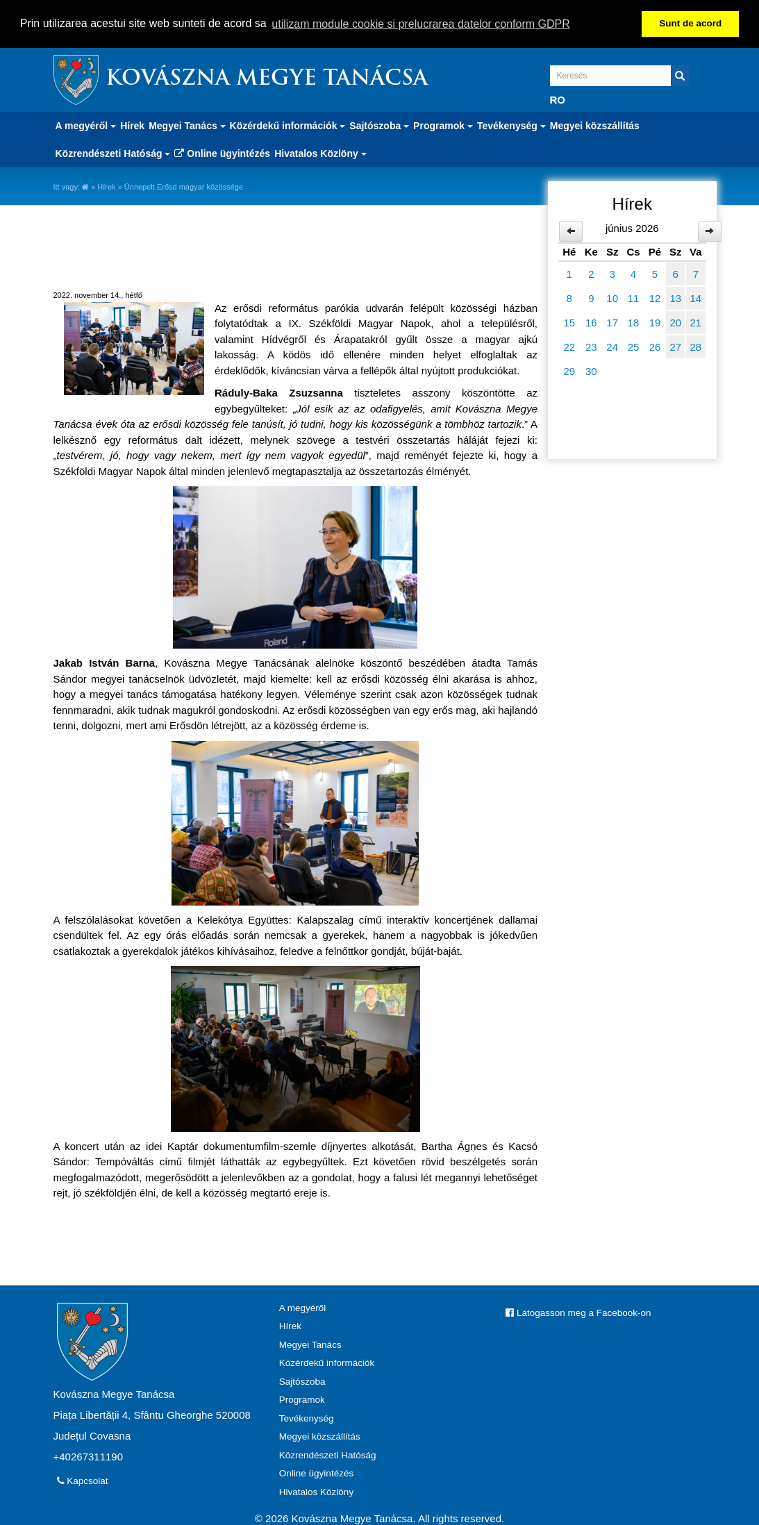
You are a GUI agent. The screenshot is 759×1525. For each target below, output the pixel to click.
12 (655, 297)
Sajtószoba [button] (379, 124)
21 (696, 321)
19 (655, 321)
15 (569, 321)
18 (634, 321)
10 (612, 297)
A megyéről (302, 1306)
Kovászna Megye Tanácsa (267, 78)
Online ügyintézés (222, 152)
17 (612, 321)
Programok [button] (443, 124)
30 (591, 370)
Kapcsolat (82, 1479)
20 (675, 321)
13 (675, 297)
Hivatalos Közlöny (316, 1490)
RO (558, 98)
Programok (302, 1399)
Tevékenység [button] (511, 124)
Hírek (132, 124)
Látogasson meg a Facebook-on (578, 1311)
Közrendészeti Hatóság (327, 1454)
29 (569, 370)
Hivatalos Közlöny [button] (320, 152)
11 (634, 297)
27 (675, 345)
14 (696, 297)
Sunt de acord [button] (690, 23)
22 (569, 345)
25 (634, 345)
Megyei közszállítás (595, 124)
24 (612, 345)
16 (591, 321)
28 (696, 345)
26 (655, 345)
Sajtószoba (302, 1380)
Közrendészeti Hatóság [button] (113, 152)
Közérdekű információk (326, 1362)
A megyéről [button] (86, 124)
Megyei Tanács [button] (187, 124)
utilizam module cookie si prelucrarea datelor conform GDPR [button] (421, 24)
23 (591, 345)
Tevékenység (306, 1417)
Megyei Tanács (310, 1343)
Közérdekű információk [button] (288, 124)
